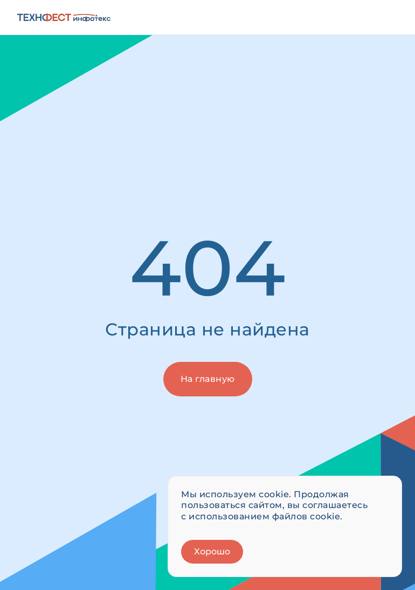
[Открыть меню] (386, 17)
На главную (208, 379)
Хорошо (212, 551)
